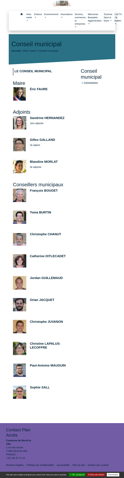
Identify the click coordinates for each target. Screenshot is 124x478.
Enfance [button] (38, 14)
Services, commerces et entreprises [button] (80, 19)
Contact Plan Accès (18, 432)
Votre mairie (29, 50)
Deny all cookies (96, 475)
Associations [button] (67, 14)
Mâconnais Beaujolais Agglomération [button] (94, 17)
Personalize (113, 475)
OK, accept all (77, 475)
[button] (21, 14)
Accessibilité (63, 465)
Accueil (15, 50)
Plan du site (79, 465)
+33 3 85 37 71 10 (15, 458)
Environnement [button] (51, 14)
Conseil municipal (48, 50)
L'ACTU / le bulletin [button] (118, 17)
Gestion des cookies (98, 465)
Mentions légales (15, 465)
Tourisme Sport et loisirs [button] (108, 17)
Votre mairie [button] (29, 16)
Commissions (89, 82)
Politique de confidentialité (40, 465)
